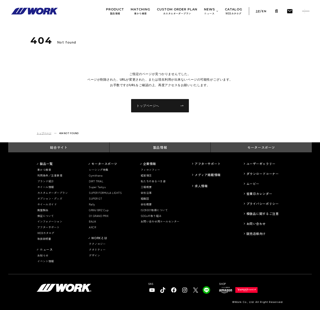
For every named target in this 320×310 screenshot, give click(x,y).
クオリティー (97, 249)
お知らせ (42, 255)
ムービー (252, 183)
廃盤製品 (42, 210)
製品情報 (160, 147)
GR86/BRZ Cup (98, 210)
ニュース (46, 249)
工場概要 (146, 187)
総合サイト (58, 147)
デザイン (94, 255)
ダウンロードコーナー (262, 173)
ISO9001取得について (154, 210)
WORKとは (99, 238)
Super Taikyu (97, 187)
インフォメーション (49, 221)
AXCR (92, 227)
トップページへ (160, 105)
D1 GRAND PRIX (98, 216)
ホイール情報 (45, 187)
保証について (45, 216)
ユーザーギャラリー (261, 163)
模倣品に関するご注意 (262, 213)
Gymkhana (95, 175)
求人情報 (201, 186)
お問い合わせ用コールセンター (160, 221)
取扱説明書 (44, 238)
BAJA (92, 221)
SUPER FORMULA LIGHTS (105, 193)
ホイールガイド (47, 204)
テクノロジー (97, 244)
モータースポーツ (261, 147)
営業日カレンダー (259, 193)
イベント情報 (45, 261)
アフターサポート (48, 227)
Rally (92, 204)
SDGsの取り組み (151, 216)
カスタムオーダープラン (52, 193)
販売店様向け (256, 233)
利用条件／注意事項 (49, 175)
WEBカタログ (45, 233)
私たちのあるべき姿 (153, 181)
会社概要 (146, 204)
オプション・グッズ (49, 198)
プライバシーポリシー (262, 203)
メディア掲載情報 (207, 175)
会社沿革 (146, 193)
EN (264, 11)
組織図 (145, 198)
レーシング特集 (98, 169)
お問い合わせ (256, 223)
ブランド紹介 (45, 181)
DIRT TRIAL (96, 181)
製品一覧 (46, 163)
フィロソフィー (150, 169)
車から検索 (44, 169)
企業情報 (149, 163)
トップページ (44, 133)
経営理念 (146, 175)
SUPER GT (95, 198)
